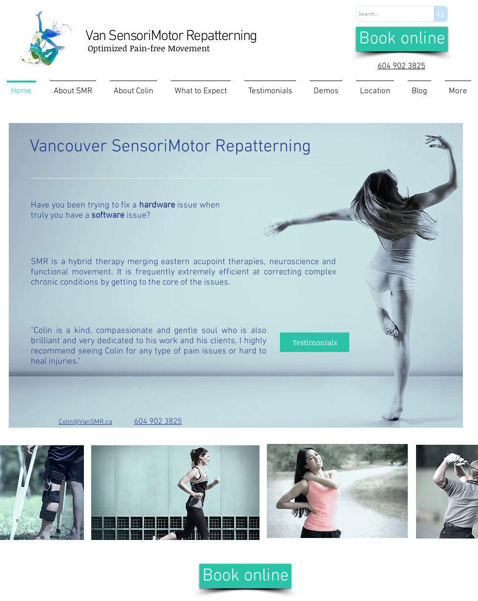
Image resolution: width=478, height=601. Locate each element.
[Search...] (386, 13)
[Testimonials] (314, 342)
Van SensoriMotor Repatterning (171, 36)
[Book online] (402, 39)
